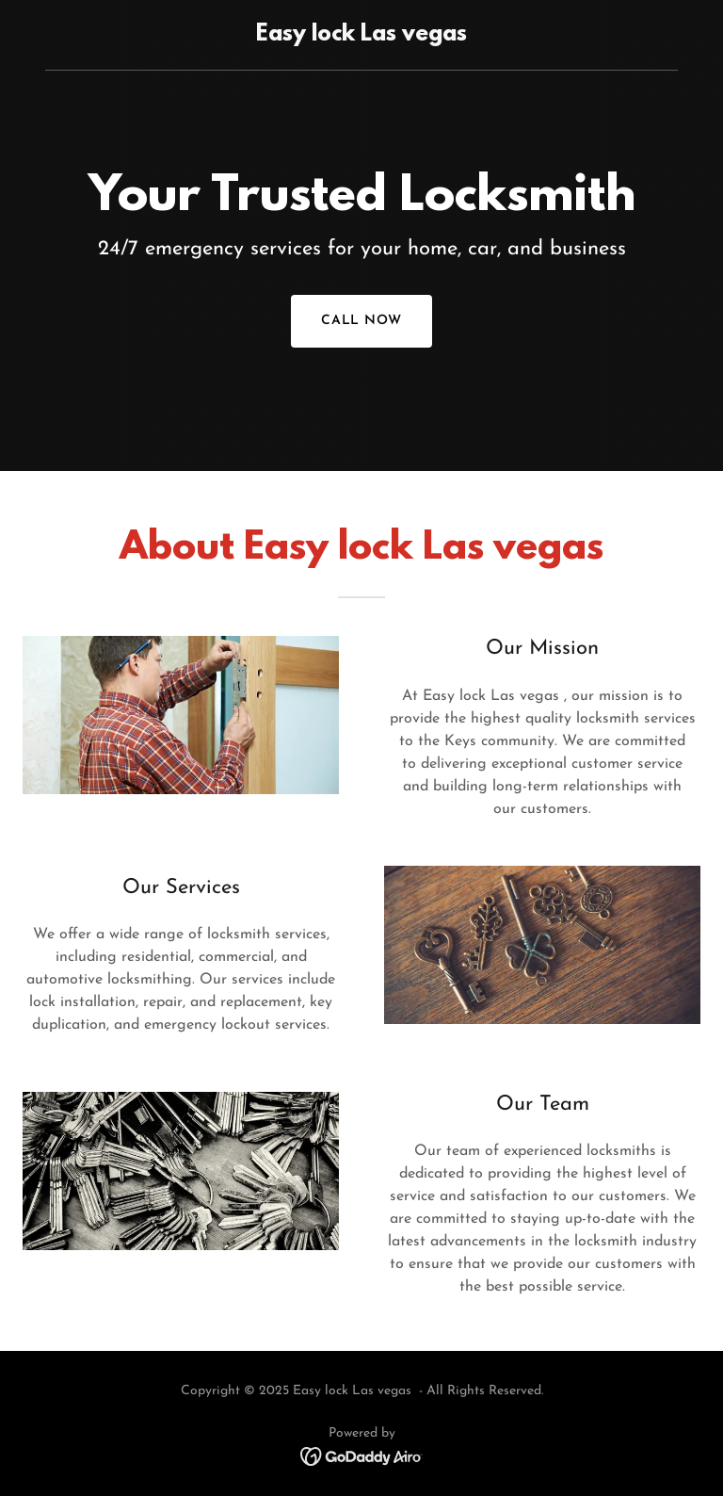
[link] (361, 36)
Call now (362, 321)
